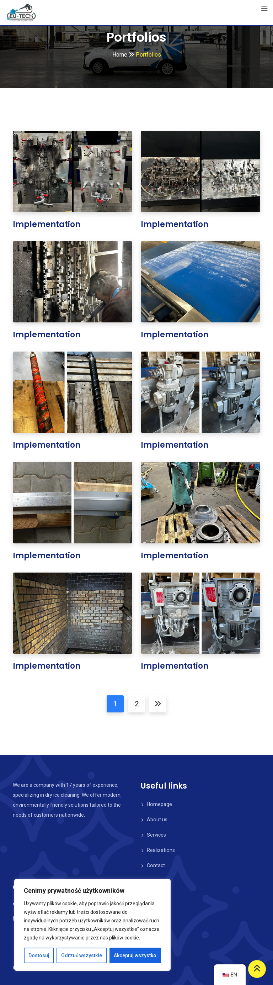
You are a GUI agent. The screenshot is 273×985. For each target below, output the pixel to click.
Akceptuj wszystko (135, 955)
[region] (92, 925)
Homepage (159, 804)
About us (157, 819)
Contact (156, 865)
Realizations (161, 850)
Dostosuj (38, 955)
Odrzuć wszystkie (81, 955)
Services (156, 835)
